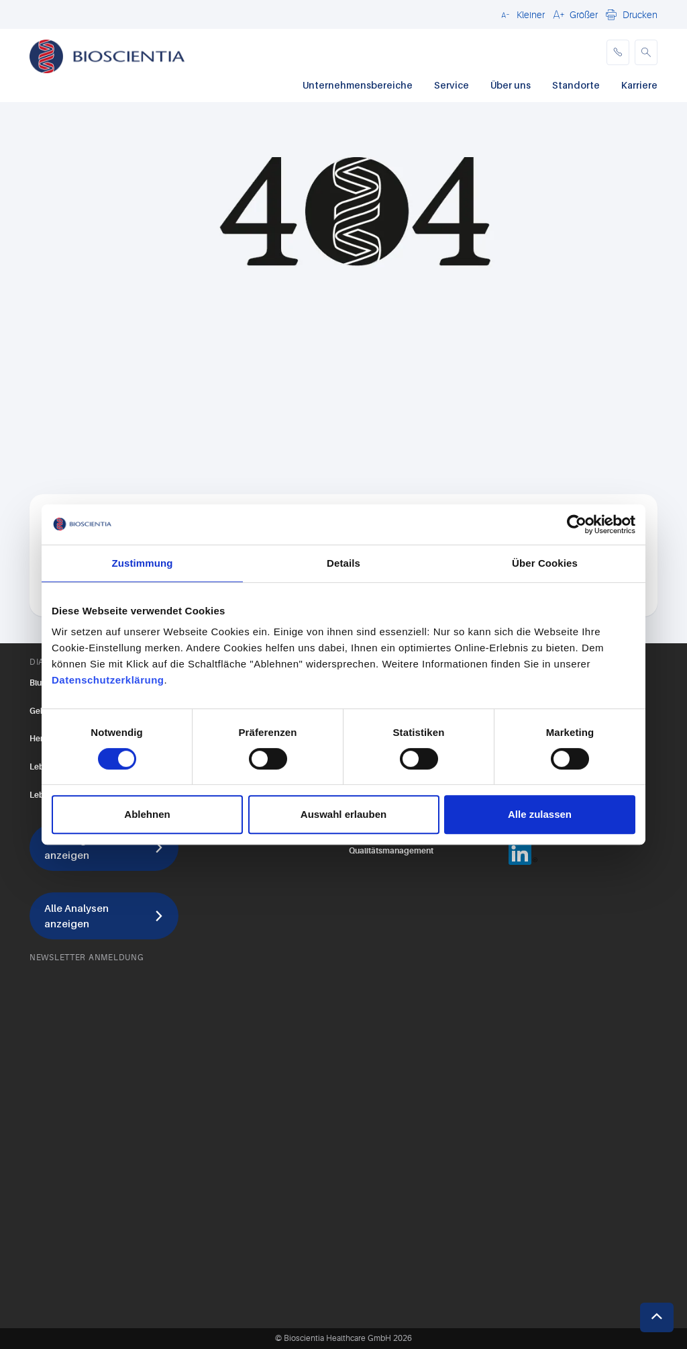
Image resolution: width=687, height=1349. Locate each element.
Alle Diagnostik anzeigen (80, 847)
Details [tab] (343, 563)
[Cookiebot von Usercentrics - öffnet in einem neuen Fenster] (576, 524)
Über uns (510, 85)
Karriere (639, 85)
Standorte (576, 85)
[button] (521, 14)
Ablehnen (147, 814)
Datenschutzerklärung (108, 680)
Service (451, 85)
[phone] (617, 52)
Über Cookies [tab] (545, 563)
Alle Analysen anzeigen (76, 915)
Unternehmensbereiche (358, 85)
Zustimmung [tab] (142, 563)
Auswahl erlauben (343, 814)
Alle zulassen (540, 814)
